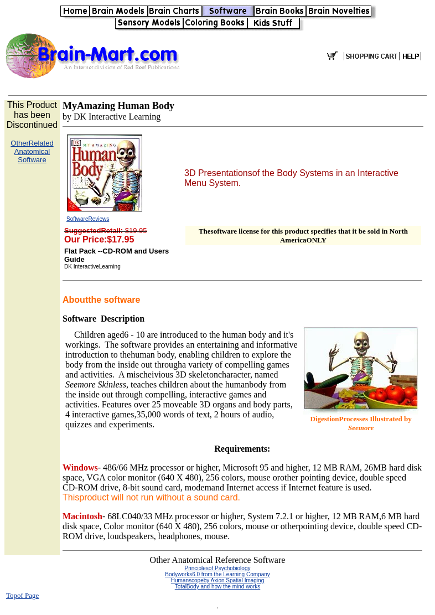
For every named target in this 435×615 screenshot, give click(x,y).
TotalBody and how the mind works (218, 586)
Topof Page (22, 595)
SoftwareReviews (87, 219)
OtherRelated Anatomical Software (32, 151)
